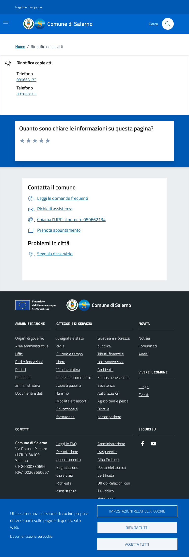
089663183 (26, 94)
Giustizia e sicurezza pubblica (113, 342)
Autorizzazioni (108, 393)
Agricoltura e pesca (112, 401)
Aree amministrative (31, 346)
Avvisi (143, 354)
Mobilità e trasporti (71, 401)
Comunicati (148, 346)
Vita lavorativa (68, 369)
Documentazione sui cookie (31, 536)
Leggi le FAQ (66, 444)
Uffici (19, 354)
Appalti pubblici (68, 385)
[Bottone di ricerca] (168, 24)
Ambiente (105, 369)
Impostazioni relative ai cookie (137, 511)
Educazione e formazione (67, 413)
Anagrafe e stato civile (70, 342)
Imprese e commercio (73, 377)
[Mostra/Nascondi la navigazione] (6, 23)
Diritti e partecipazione (109, 413)
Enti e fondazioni (29, 362)
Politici (20, 369)
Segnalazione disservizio (67, 471)
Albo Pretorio (108, 459)
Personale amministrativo (27, 381)
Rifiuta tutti (137, 527)
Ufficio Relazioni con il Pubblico (113, 487)
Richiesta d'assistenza (66, 487)
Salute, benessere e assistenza (113, 381)
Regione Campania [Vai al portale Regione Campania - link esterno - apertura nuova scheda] (28, 7)
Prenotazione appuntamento (68, 455)
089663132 (26, 80)
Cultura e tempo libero (69, 358)
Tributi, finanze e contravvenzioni (110, 358)
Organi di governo (29, 338)
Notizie (144, 338)
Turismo (62, 393)
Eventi (144, 395)
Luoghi (144, 387)
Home (20, 46)
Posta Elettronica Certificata (111, 471)
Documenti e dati (29, 393)
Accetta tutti (137, 544)
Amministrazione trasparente (111, 448)
